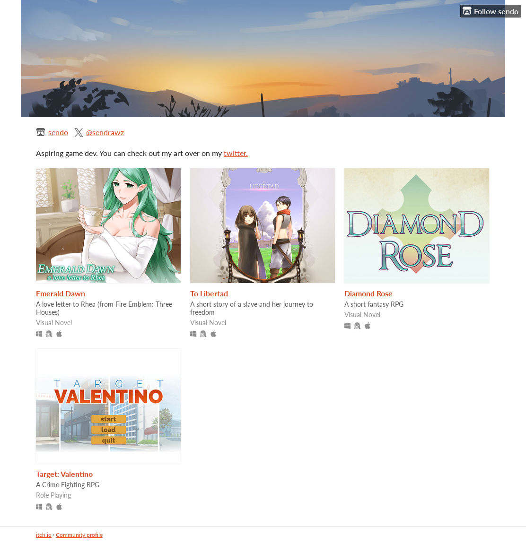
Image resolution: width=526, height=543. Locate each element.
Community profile (79, 534)
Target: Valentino (64, 473)
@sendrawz (105, 132)
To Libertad (209, 293)
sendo (58, 132)
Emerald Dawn (60, 293)
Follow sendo (490, 11)
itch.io (44, 534)
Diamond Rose (368, 293)
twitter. (236, 152)
